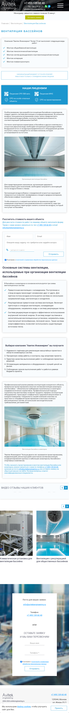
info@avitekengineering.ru (34, 9)
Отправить (34, 668)
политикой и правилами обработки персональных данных (36, 260)
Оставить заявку (34, 17)
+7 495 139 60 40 (34, 3)
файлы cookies (24, 706)
